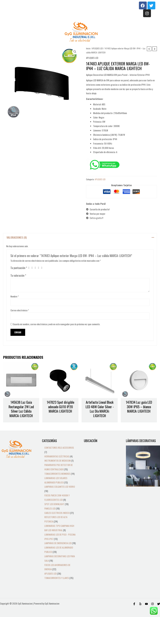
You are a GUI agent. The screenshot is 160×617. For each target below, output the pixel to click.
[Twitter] (158, 603)
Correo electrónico (19, 310)
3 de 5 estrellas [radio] (36, 268)
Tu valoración (18, 275)
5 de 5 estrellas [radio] (43, 268)
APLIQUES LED (97, 48)
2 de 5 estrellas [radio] (33, 268)
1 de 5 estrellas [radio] (29, 268)
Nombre (14, 296)
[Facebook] (134, 603)
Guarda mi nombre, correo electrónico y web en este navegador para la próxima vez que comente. (56, 324)
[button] (75, 51)
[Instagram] (152, 603)
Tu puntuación (18, 268)
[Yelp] (140, 603)
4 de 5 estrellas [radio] (39, 268)
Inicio (88, 48)
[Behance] (146, 603)
